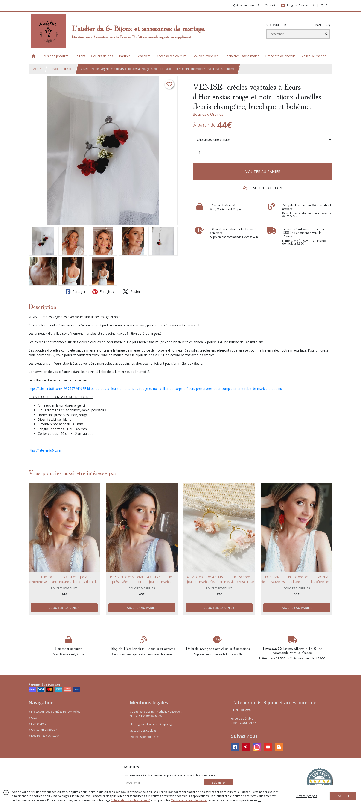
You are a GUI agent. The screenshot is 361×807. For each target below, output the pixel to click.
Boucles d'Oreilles (208, 114)
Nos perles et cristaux (44, 736)
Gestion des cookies (143, 731)
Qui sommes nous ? (43, 730)
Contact (270, 5)
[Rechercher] (326, 34)
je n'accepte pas (306, 796)
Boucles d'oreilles (61, 69)
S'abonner (218, 783)
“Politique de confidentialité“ (189, 800)
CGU (33, 718)
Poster (131, 291)
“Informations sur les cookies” (130, 800)
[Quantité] (201, 152)
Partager (75, 291)
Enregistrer (104, 291)
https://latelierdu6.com (45, 450)
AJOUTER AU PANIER (262, 171)
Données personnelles (144, 737)
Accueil (37, 69)
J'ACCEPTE (343, 796)
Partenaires (37, 724)
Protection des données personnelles (54, 712)
